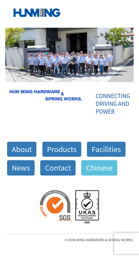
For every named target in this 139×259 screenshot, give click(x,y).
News (21, 167)
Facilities (106, 149)
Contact (58, 167)
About (22, 149)
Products (62, 149)
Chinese (99, 167)
